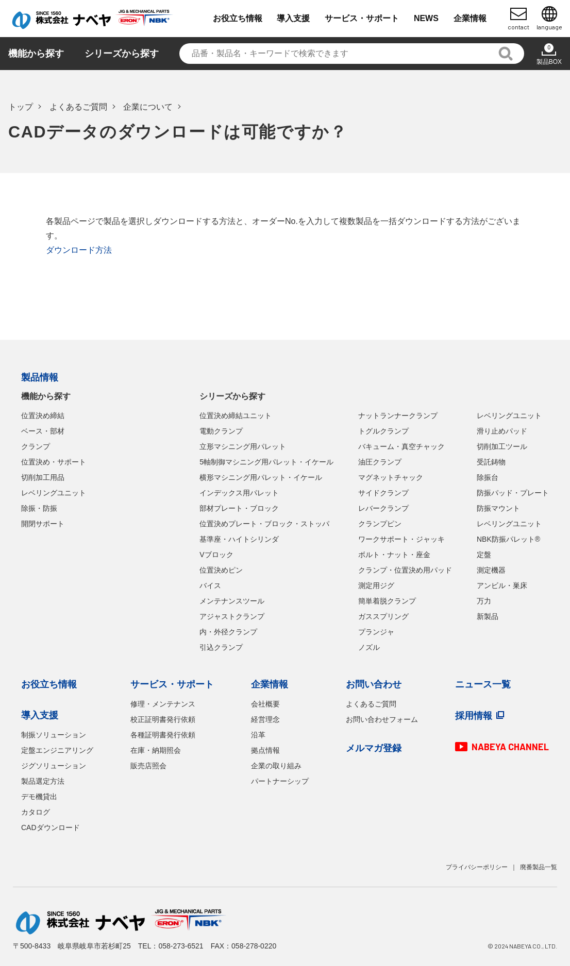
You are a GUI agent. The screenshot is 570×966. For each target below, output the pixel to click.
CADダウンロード (50, 827)
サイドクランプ (383, 493)
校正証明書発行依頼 (162, 719)
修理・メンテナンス (162, 704)
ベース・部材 (42, 431)
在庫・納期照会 (155, 750)
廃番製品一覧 (538, 867)
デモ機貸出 (39, 796)
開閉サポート (42, 524)
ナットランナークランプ (398, 415)
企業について (148, 106)
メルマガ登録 (373, 748)
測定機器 (491, 570)
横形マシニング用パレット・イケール (260, 477)
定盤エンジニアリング (57, 750)
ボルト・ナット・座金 (394, 554)
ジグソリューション (53, 766)
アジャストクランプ (231, 616)
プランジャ (376, 632)
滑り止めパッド (502, 431)
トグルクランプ (383, 431)
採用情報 (473, 716)
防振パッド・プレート (513, 493)
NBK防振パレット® (508, 539)
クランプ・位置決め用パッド (405, 570)
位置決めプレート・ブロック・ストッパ (264, 524)
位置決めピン (221, 570)
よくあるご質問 (78, 106)
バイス (210, 585)
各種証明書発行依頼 (162, 735)
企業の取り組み (276, 766)
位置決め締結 (42, 415)
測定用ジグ (376, 585)
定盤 (484, 554)
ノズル (369, 647)
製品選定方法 (42, 781)
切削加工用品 (42, 477)
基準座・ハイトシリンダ (239, 539)
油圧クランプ (379, 462)
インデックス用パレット (239, 493)
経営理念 (265, 719)
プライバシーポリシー (477, 867)
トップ (20, 106)
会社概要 (265, 704)
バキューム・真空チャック (401, 446)
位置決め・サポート (53, 462)
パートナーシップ (280, 781)
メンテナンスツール (231, 601)
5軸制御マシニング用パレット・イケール (266, 462)
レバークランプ (383, 508)
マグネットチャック (390, 477)
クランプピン (379, 524)
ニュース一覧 (483, 684)
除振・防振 (39, 508)
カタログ (35, 812)
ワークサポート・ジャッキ (401, 539)
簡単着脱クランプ (387, 601)
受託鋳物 (491, 462)
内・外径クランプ (228, 632)
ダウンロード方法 (79, 250)
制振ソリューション (53, 735)
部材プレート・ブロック (239, 508)
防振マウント (498, 508)
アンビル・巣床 (502, 585)
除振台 (487, 477)
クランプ (35, 446)
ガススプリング (383, 616)
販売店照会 (148, 766)
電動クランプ (221, 431)
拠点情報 (265, 750)
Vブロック (216, 554)
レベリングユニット (53, 493)
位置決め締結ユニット (235, 415)
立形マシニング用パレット (242, 446)
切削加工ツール (502, 446)
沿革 (258, 735)
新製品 (487, 616)
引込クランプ (221, 647)
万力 (484, 601)
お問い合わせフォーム (382, 719)
